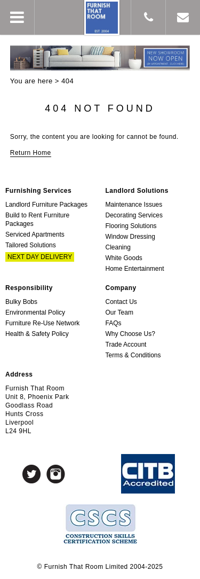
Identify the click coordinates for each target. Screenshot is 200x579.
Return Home (30, 153)
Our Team (119, 312)
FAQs (114, 323)
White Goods (124, 258)
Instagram (55, 474)
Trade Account (126, 344)
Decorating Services (134, 215)
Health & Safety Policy (37, 334)
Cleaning (118, 247)
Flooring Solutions (131, 226)
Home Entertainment (135, 268)
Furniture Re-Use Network (42, 323)
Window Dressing (130, 236)
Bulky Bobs (21, 302)
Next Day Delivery (39, 257)
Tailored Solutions (30, 245)
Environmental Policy (35, 312)
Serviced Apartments (35, 234)
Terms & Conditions (133, 355)
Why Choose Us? (130, 334)
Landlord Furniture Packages (46, 204)
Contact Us (121, 302)
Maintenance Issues (134, 204)
